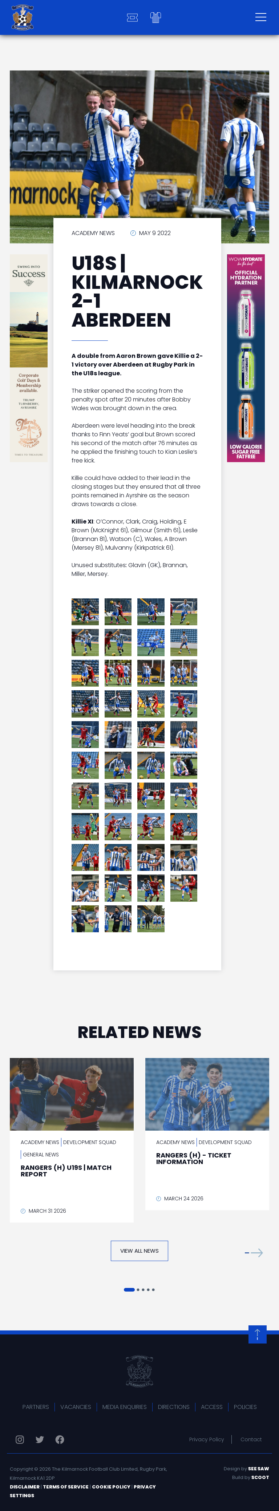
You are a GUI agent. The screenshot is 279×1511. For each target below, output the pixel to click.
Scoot (260, 1477)
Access (212, 1407)
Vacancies (75, 1407)
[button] (254, 1252)
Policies (245, 1407)
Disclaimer (25, 1487)
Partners (36, 1407)
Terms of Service (66, 1487)
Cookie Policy (111, 1487)
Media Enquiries (124, 1407)
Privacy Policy (206, 1439)
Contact (251, 1439)
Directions (174, 1407)
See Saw (258, 1469)
